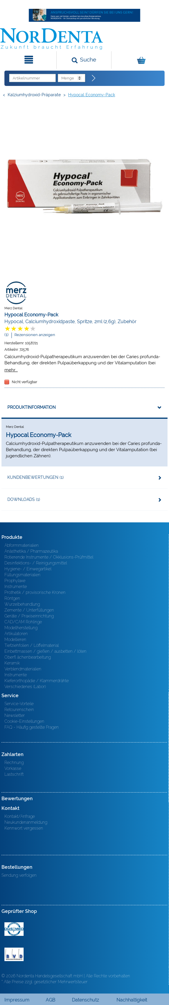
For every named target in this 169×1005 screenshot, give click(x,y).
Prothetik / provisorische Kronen (34, 592)
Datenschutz (85, 1000)
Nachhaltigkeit (132, 1000)
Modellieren (15, 639)
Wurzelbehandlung (22, 604)
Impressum (16, 1000)
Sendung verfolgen (19, 875)
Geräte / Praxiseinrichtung (29, 616)
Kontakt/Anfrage (19, 816)
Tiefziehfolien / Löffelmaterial (31, 645)
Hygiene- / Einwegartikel (27, 569)
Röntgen (12, 598)
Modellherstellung (20, 627)
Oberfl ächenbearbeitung (27, 657)
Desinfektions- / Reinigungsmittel (35, 563)
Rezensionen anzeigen (34, 335)
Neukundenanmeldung (25, 822)
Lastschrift (14, 774)
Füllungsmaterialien (22, 574)
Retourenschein (19, 709)
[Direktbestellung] (93, 78)
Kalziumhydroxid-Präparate (34, 94)
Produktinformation (31, 407)
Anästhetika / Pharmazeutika (31, 551)
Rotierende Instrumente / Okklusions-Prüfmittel (48, 557)
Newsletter (14, 715)
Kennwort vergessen (23, 828)
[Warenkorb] (139, 60)
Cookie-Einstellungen (24, 721)
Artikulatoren (16, 633)
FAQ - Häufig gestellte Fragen (31, 727)
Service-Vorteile (19, 703)
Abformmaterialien (21, 545)
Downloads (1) (23, 499)
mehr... (11, 369)
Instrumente (15, 586)
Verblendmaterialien (22, 669)
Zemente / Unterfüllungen (29, 610)
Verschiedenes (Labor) (25, 686)
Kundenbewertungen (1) (35, 477)
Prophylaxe (14, 580)
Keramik (12, 663)
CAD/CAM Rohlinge (23, 621)
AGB (50, 1000)
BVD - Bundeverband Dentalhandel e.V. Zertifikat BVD (14, 954)
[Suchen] (84, 60)
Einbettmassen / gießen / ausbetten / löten (45, 651)
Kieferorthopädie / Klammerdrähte (36, 680)
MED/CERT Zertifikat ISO (14, 929)
